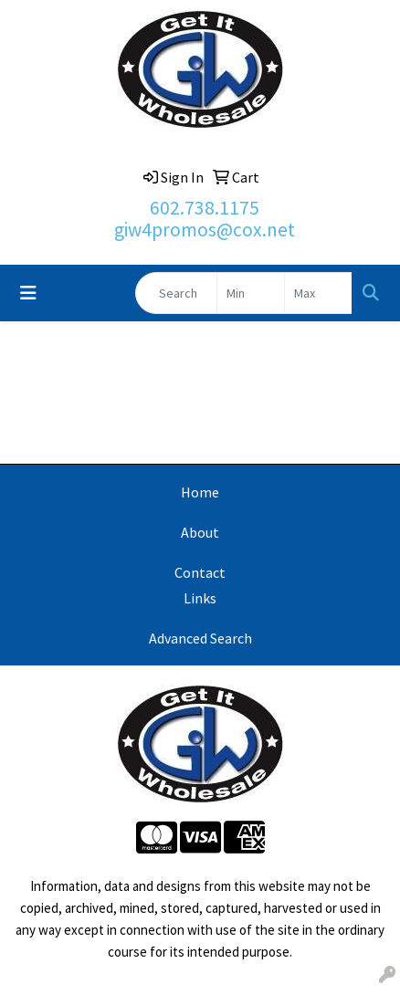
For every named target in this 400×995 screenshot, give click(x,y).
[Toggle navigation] (28, 293)
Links (200, 598)
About (200, 532)
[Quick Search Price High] (318, 293)
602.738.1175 (204, 207)
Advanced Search (200, 638)
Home (200, 492)
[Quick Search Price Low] (250, 293)
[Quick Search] (176, 293)
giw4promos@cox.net (204, 229)
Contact (200, 572)
